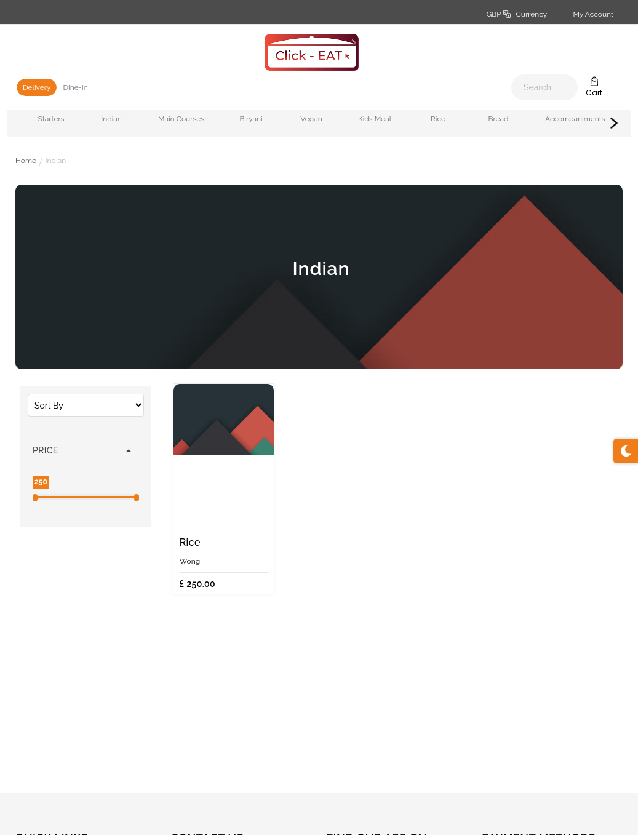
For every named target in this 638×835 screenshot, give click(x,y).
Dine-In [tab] (75, 87)
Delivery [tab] (36, 87)
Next (614, 123)
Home (25, 160)
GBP (517, 14)
